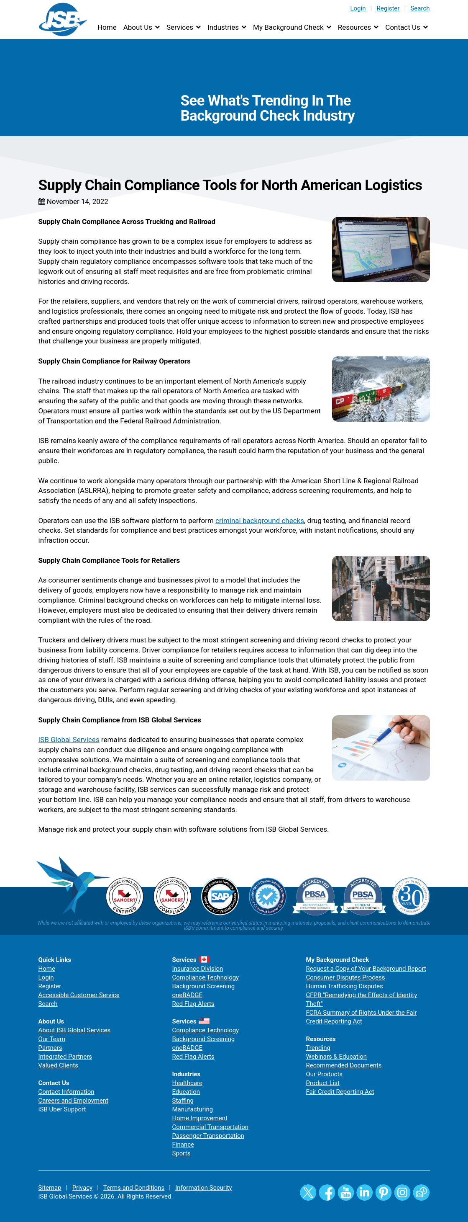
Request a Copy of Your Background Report (366, 968)
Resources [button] (354, 27)
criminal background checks (259, 520)
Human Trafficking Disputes (344, 986)
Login (358, 8)
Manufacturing (192, 1109)
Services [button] (179, 27)
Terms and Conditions (133, 1187)
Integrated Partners (65, 1056)
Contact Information (66, 1092)
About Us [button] (137, 27)
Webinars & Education (336, 1056)
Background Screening (203, 986)
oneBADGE (187, 995)
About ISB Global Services (74, 1030)
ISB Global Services (69, 739)
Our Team (52, 1039)
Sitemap (49, 1187)
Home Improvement (200, 1118)
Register (387, 8)
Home (107, 27)
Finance (183, 1144)
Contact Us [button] (402, 27)
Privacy (82, 1187)
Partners (50, 1048)
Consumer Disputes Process (345, 977)
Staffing (182, 1100)
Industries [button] (223, 27)
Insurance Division (197, 968)
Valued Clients (58, 1065)
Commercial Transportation (210, 1127)
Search (420, 8)
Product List (323, 1083)
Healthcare (187, 1083)
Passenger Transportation (208, 1136)
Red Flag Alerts (193, 1004)
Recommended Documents (343, 1065)
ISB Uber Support (62, 1109)
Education (186, 1092)
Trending (318, 1048)
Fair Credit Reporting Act (340, 1092)
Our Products (324, 1074)
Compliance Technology (205, 977)
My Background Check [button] (288, 27)
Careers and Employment (73, 1100)
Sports (181, 1153)
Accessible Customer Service (79, 995)
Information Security (203, 1187)
